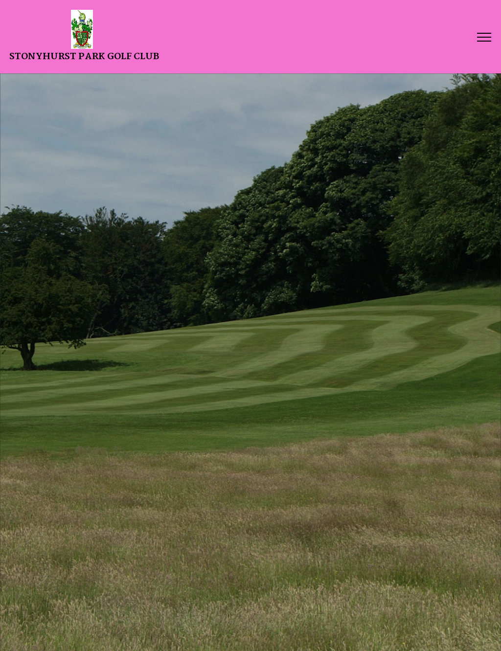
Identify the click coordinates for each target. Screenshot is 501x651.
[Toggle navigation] (483, 37)
